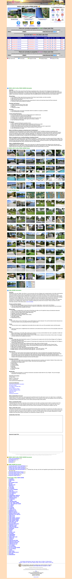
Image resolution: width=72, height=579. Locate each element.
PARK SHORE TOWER (14, 520)
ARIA (10, 481)
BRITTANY (11, 486)
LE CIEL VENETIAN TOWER (15, 503)
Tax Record (36, 44)
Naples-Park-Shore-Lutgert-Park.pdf (16, 467)
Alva (21, 561)
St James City (50, 562)
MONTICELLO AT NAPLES (14, 514)
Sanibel (46, 562)
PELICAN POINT (12, 522)
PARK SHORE (19, 44)
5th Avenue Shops (13, 385)
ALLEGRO (11, 478)
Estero (40, 561)
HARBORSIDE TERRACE (14, 495)
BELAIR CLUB (12, 484)
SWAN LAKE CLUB (13, 536)
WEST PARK (11, 551)
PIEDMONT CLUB (13, 525)
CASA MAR (11, 487)
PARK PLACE (12, 515)
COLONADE (11, 488)
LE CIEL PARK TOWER (14, 502)
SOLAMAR (11, 533)
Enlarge (16, 19)
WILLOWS (11, 553)
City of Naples (12, 387)
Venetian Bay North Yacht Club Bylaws (17, 465)
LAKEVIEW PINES (13, 501)
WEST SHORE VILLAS (14, 552)
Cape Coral (33, 561)
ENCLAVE (11, 490)
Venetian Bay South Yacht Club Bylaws (17, 468)
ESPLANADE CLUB (13, 491)
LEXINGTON (11, 508)
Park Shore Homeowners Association (16, 384)
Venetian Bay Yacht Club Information (17, 469)
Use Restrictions (12, 459)
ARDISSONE (11, 480)
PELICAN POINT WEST (14, 523)
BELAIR (10, 483)
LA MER (11, 500)
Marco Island (30, 562)
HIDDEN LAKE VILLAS (14, 496)
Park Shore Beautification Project (16, 471)
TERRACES (11, 538)
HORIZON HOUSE (13, 497)
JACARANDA (12, 499)
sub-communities (29, 301)
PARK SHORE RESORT (14, 519)
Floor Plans (11, 460)
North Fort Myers (42, 562)
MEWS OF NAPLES (13, 512)
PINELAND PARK (12, 526)
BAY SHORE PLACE (13, 482)
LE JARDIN (11, 504)
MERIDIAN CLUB (12, 510)
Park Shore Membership (14, 474)
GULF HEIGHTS (12, 493)
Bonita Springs (28, 561)
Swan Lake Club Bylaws (14, 458)
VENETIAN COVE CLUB (14, 541)
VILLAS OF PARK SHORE (14, 547)
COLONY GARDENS (13, 489)
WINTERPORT (12, 554)
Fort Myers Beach (49, 561)
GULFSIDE (11, 494)
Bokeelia (23, 561)
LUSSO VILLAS (12, 509)
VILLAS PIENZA (12, 548)
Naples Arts (11, 392)
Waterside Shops (12, 391)
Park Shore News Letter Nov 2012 (16, 473)
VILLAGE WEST (12, 546)
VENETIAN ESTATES (13, 542)
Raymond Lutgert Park (14, 475)
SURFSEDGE (12, 535)
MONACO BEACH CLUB (14, 513)
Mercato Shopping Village (14, 388)
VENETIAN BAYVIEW (13, 540)
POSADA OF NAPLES (13, 527)
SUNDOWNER (12, 534)
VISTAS (10, 549)
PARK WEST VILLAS (13, 521)
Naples (37, 562)
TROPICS (11, 539)
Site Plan (11, 462)
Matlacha (34, 562)
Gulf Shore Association (13, 393)
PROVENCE (11, 528)
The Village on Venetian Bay (15, 386)
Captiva (37, 561)
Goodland (20, 562)
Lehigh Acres (25, 562)
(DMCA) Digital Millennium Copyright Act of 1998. (42, 565)
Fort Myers (43, 561)
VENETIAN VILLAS (13, 544)
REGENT (11, 529)
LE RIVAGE (11, 507)
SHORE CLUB (12, 532)
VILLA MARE (12, 545)
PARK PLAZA (12, 516)
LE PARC (11, 506)
